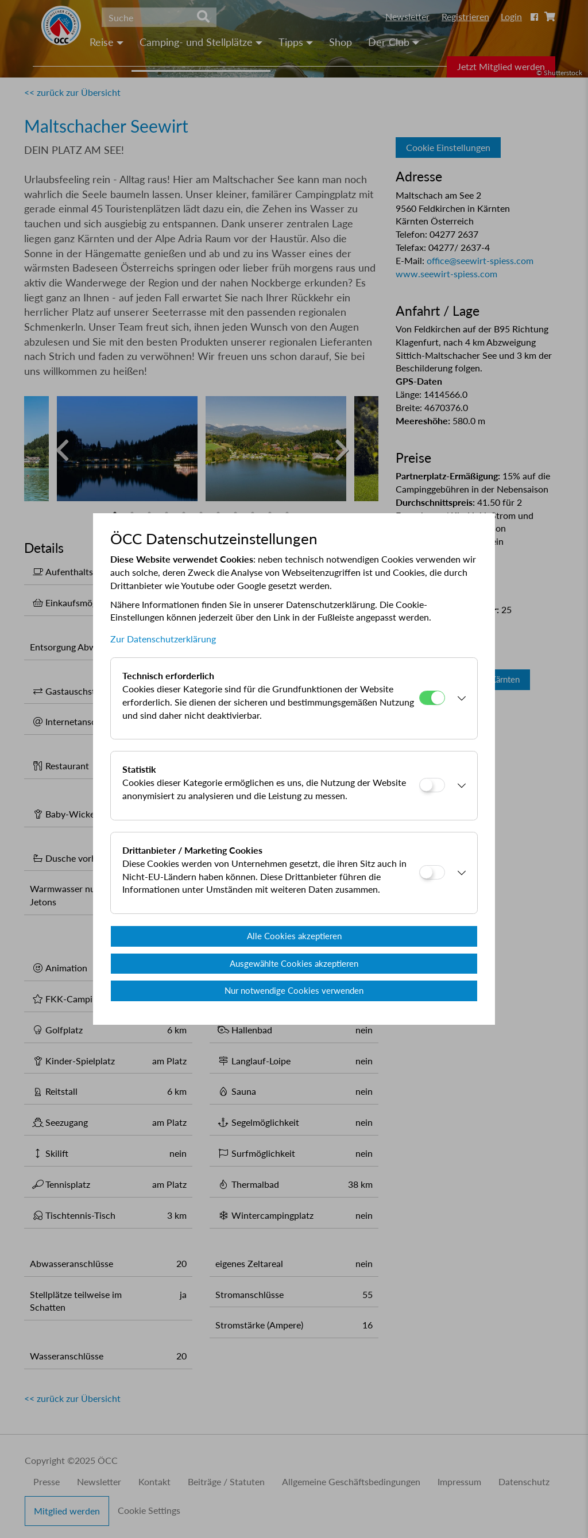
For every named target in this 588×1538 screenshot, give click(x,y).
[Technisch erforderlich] (432, 698)
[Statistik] (432, 785)
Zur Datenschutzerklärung (163, 638)
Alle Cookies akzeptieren (294, 936)
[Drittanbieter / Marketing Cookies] (432, 872)
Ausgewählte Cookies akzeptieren (294, 963)
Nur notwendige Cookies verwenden (294, 990)
